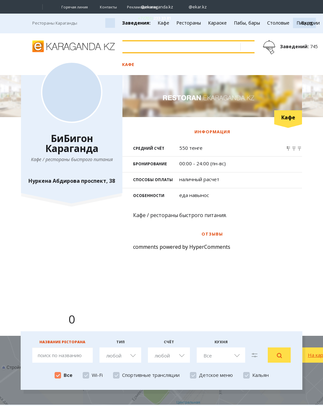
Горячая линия (74, 7)
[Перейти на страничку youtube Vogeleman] (240, 7)
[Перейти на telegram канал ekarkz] (251, 7)
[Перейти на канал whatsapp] (263, 7)
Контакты (108, 7)
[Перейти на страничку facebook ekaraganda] (229, 7)
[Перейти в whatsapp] (149, 18)
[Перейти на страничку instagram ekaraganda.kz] (154, 7)
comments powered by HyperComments (181, 246)
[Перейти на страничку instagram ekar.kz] (194, 7)
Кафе (128, 64)
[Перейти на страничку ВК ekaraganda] (218, 7)
